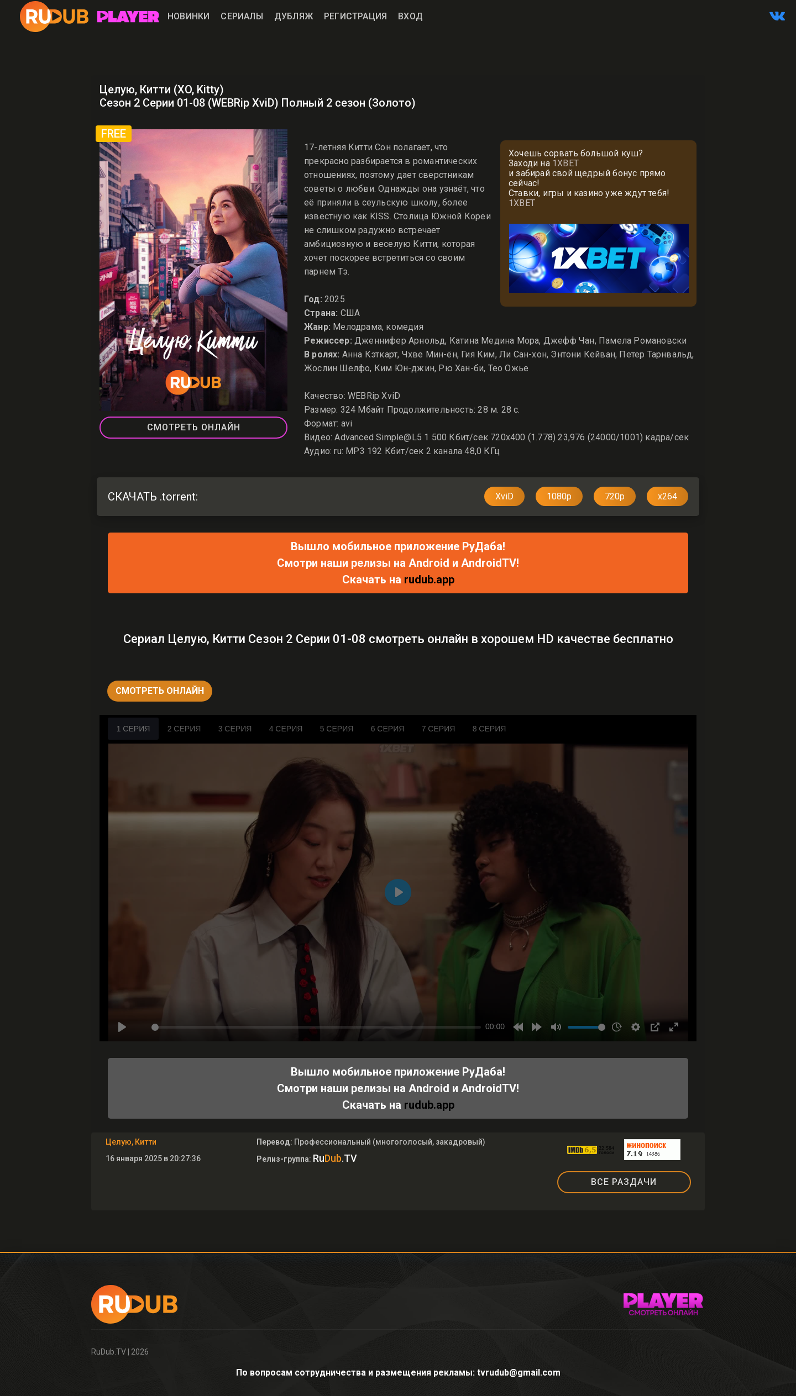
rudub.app (429, 579)
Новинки (188, 16)
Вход (410, 16)
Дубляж (293, 16)
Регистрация (355, 16)
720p (615, 496)
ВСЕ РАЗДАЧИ (624, 1182)
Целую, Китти (131, 1141)
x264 (667, 496)
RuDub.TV (108, 1351)
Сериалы (242, 16)
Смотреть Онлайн (193, 427)
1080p (559, 496)
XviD (504, 496)
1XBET (565, 163)
